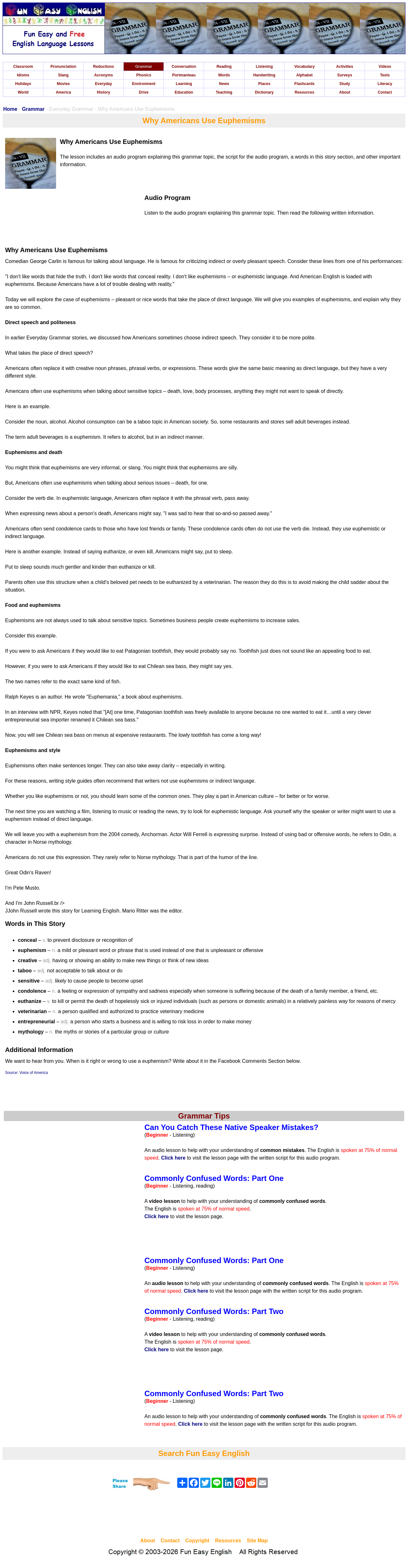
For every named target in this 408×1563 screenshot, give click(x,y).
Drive (144, 92)
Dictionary (264, 92)
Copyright (197, 1540)
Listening (264, 66)
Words (224, 75)
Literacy (384, 84)
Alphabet (304, 75)
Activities (344, 66)
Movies (63, 84)
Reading (223, 66)
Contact (385, 92)
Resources (304, 92)
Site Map (257, 1540)
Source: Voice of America (26, 1072)
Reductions (103, 66)
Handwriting (264, 75)
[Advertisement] (204, 1515)
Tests (385, 75)
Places (264, 84)
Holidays (23, 84)
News (224, 84)
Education (184, 92)
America (63, 92)
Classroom (23, 66)
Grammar (143, 66)
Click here (173, 1158)
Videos (385, 66)
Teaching (224, 92)
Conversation (184, 66)
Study (344, 84)
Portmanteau (183, 75)
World (23, 92)
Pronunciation (63, 66)
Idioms (23, 75)
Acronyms (103, 75)
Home (10, 109)
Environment (143, 84)
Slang (63, 75)
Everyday (103, 84)
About (344, 92)
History (103, 92)
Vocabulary (304, 66)
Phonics (143, 75)
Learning (184, 84)
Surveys (344, 75)
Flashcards (305, 84)
